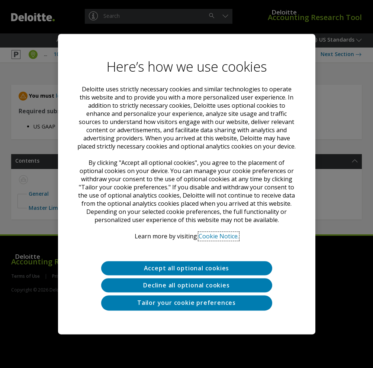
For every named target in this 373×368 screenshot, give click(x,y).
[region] (186, 184)
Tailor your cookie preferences (186, 303)
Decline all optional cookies (186, 285)
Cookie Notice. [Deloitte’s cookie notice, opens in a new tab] (219, 236)
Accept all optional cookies (186, 268)
